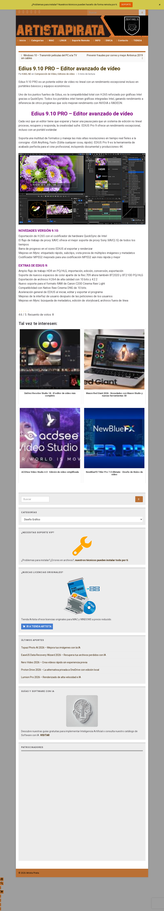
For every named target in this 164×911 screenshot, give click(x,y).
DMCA (108, 40)
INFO (96, 40)
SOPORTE (126, 4)
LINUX (62, 40)
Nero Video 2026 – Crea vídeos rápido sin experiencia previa (54, 662)
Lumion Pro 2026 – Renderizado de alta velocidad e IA (51, 677)
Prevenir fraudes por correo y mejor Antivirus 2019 (115, 55)
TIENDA (137, 40)
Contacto (122, 40)
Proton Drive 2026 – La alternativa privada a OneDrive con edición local (60, 669)
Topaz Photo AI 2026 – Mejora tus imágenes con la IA (50, 647)
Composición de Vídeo (46, 74)
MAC (50, 40)
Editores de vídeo (66, 74)
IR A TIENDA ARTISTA (38, 626)
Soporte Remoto (80, 40)
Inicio (22, 40)
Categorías (36, 40)
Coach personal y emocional (104, 288)
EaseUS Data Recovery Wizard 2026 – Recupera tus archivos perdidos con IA (63, 655)
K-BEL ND (26, 74)
